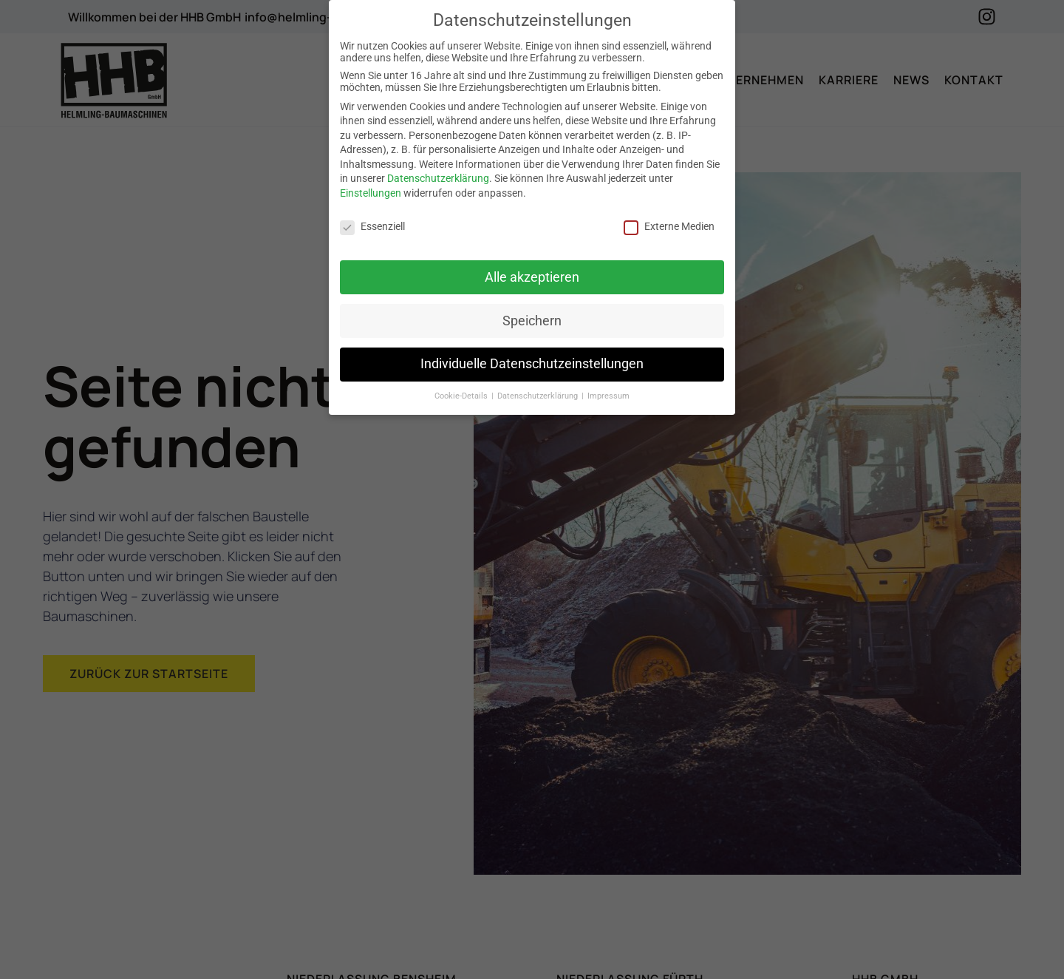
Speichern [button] (532, 320)
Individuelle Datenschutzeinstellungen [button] (532, 363)
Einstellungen (370, 193)
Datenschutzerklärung (438, 178)
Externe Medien (669, 226)
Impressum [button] (608, 396)
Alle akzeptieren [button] (532, 276)
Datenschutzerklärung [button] (538, 396)
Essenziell (372, 226)
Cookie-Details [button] (462, 396)
